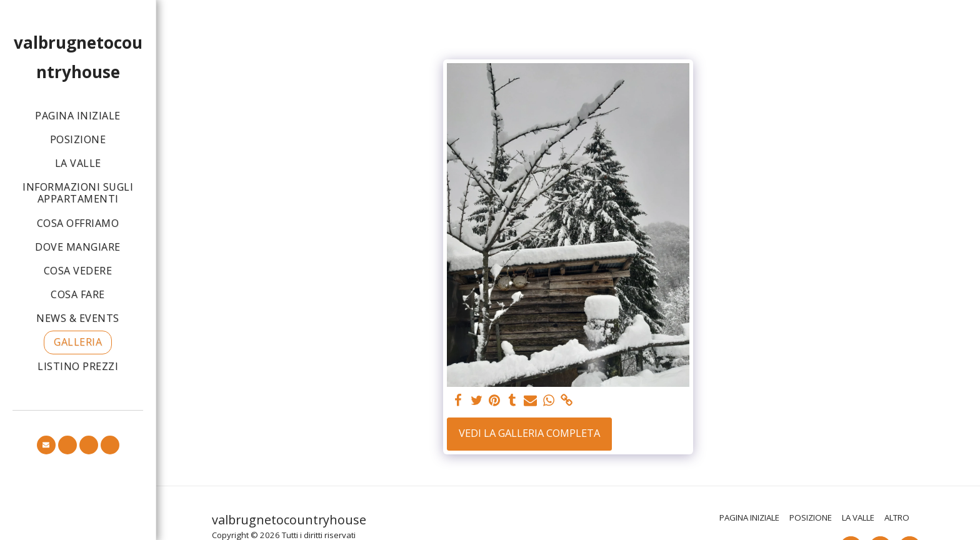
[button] (46, 445)
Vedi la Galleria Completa (529, 433)
